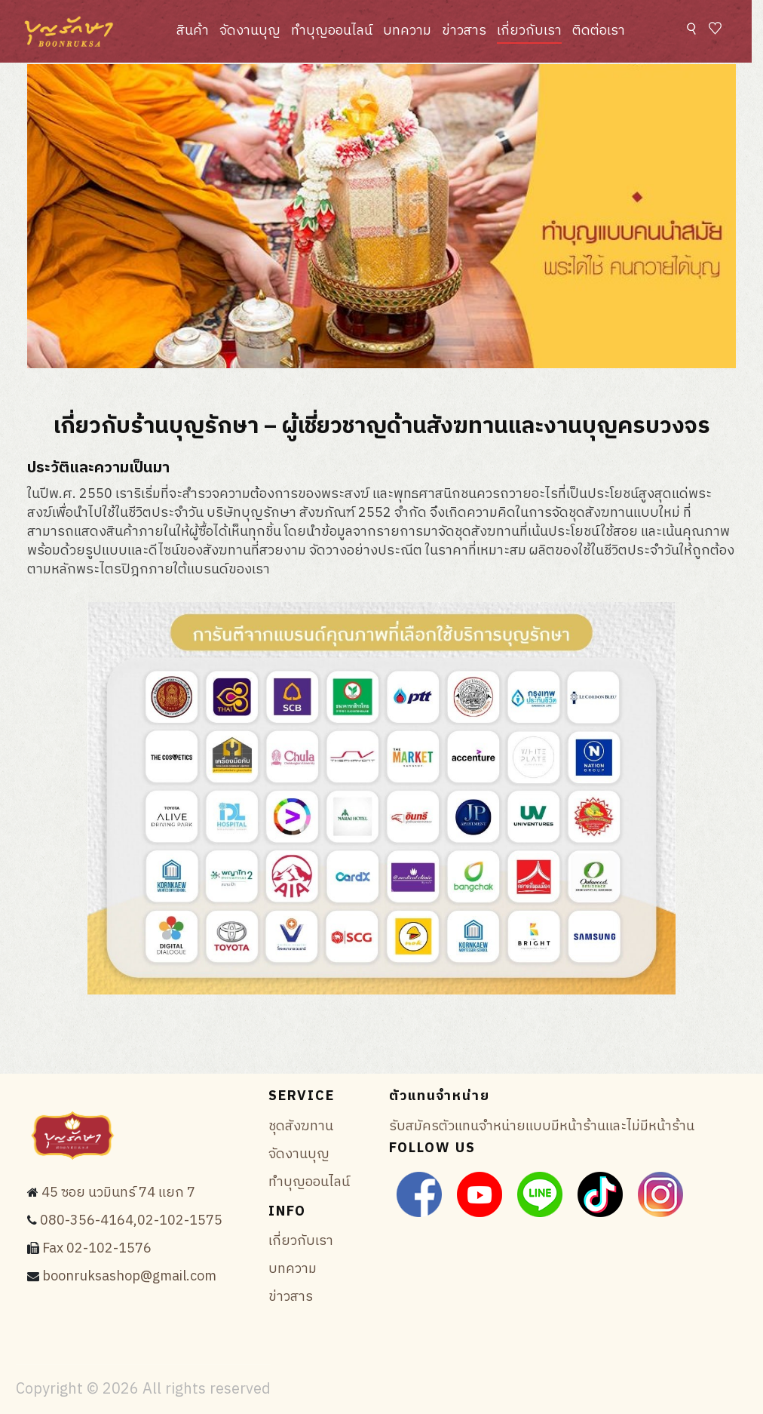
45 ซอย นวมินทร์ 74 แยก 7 (118, 1193)
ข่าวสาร (464, 31)
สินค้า (192, 31)
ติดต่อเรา (598, 31)
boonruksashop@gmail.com (129, 1276)
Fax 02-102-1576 (97, 1248)
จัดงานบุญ (249, 31)
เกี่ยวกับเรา (529, 31)
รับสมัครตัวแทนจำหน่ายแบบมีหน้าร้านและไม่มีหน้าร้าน (541, 1126)
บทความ (407, 31)
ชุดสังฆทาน (300, 1126)
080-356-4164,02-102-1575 (131, 1221)
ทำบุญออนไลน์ (331, 31)
